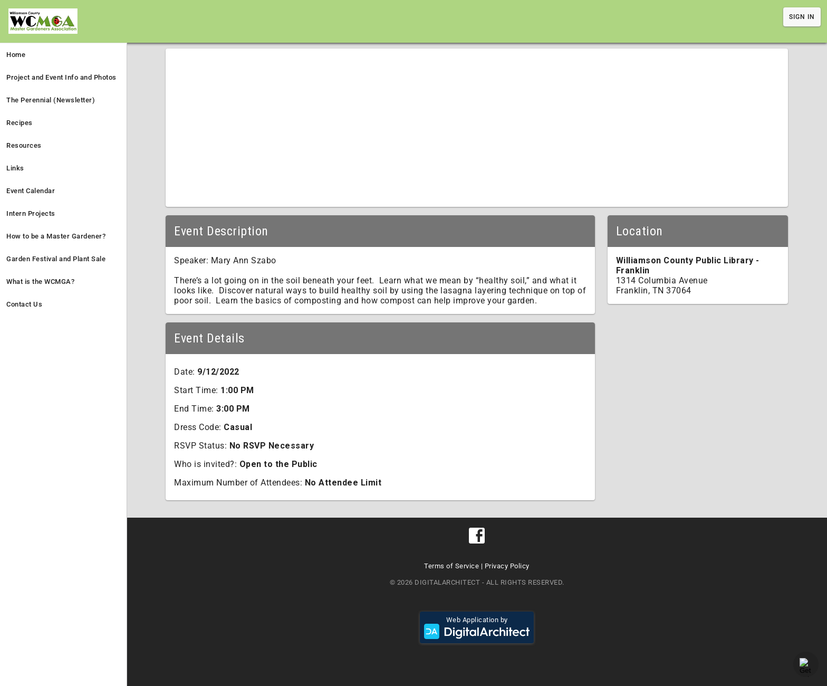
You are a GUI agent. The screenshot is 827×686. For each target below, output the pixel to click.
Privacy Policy (507, 566)
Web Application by (477, 627)
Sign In (802, 17)
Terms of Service (451, 566)
